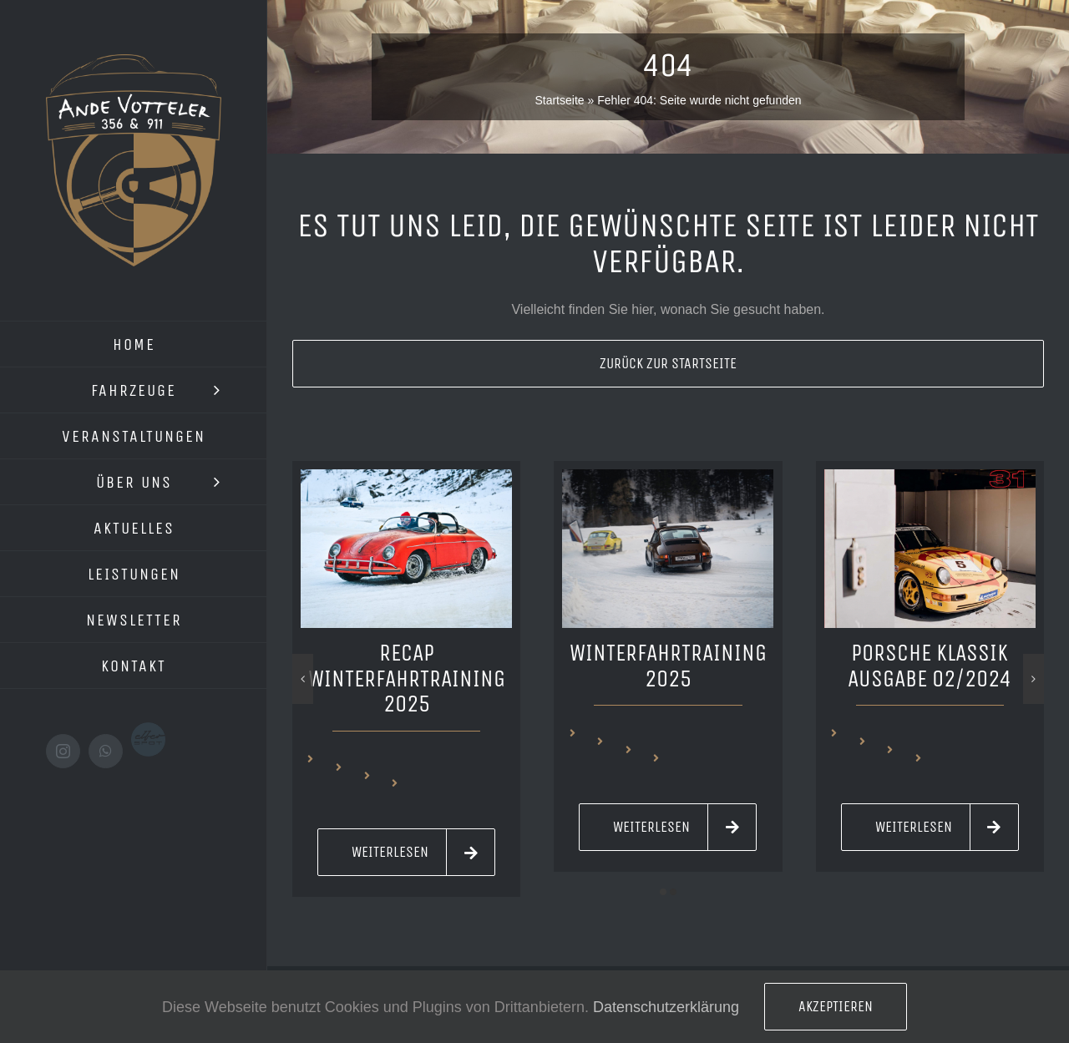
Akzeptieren (835, 1006)
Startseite (559, 100)
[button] (663, 892)
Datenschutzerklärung (666, 1007)
